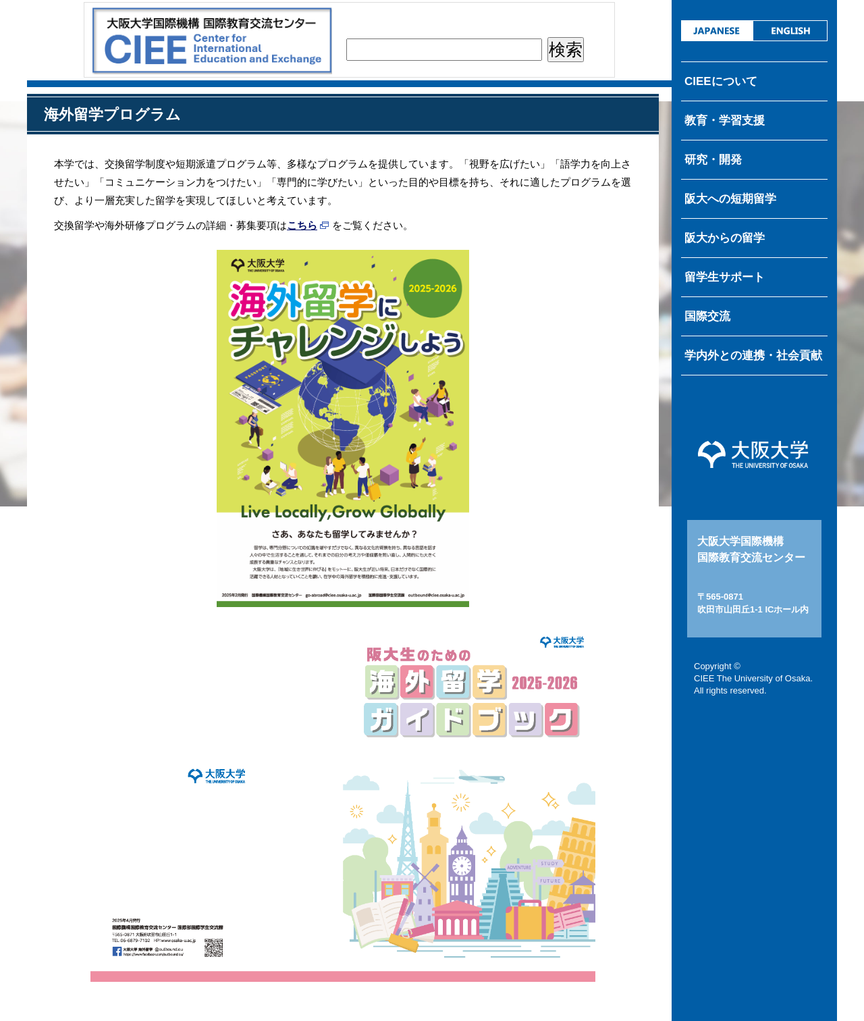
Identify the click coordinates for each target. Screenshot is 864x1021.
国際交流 (707, 316)
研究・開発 (713, 159)
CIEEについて (720, 81)
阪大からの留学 (724, 238)
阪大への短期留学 (730, 198)
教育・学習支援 (724, 120)
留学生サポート (724, 277)
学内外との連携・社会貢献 (753, 355)
